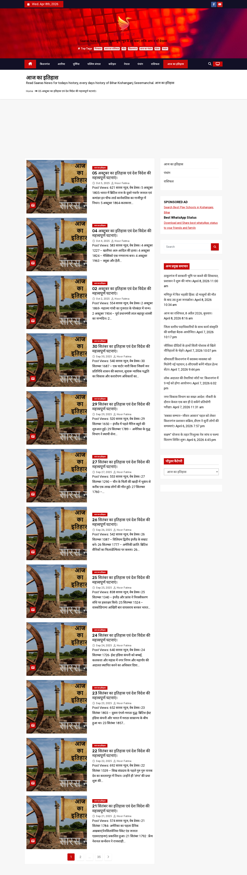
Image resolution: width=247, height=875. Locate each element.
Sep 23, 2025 (104, 703)
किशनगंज (133, 48)
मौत (123, 48)
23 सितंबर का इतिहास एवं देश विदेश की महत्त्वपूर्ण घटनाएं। (121, 695)
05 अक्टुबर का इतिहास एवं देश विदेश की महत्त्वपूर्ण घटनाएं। (121, 175)
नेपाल (127, 64)
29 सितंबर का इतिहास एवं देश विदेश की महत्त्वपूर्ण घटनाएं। (121, 406)
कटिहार (112, 64)
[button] (209, 64)
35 (98, 857)
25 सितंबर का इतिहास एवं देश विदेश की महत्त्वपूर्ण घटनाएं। (121, 580)
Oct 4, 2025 (103, 241)
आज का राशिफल (112, 48)
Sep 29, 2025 (104, 414)
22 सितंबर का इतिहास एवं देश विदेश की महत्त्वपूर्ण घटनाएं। (121, 753)
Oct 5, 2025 (103, 183)
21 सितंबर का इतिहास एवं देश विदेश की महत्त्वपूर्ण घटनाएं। (121, 808)
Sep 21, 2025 (104, 816)
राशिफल (155, 64)
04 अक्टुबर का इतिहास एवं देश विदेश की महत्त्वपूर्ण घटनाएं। (121, 233)
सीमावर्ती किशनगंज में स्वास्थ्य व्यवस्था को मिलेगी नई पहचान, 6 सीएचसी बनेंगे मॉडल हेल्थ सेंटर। (191, 365)
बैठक (157, 48)
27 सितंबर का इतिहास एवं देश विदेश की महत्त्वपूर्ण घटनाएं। (121, 464)
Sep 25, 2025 (104, 587)
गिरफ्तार (98, 48)
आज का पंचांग (146, 48)
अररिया (61, 64)
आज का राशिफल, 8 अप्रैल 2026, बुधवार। (188, 313)
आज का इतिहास (175, 64)
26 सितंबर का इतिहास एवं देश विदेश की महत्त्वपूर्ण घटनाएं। (121, 522)
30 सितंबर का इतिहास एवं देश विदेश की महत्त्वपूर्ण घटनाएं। (121, 349)
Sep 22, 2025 (104, 761)
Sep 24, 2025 (104, 645)
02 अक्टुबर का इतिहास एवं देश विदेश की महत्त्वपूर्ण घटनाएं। (121, 291)
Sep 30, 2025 (104, 356)
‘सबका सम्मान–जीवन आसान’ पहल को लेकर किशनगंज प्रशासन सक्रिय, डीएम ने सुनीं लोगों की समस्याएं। (191, 421)
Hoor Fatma (120, 183)
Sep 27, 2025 (104, 472)
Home (29, 91)
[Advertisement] (123, 126)
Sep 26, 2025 (104, 529)
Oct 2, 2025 (103, 298)
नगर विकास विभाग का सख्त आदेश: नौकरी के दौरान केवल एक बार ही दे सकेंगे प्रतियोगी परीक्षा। (190, 402)
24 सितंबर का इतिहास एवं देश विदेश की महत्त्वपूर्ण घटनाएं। (121, 638)
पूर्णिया (76, 64)
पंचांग (165, 48)
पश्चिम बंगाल (94, 64)
